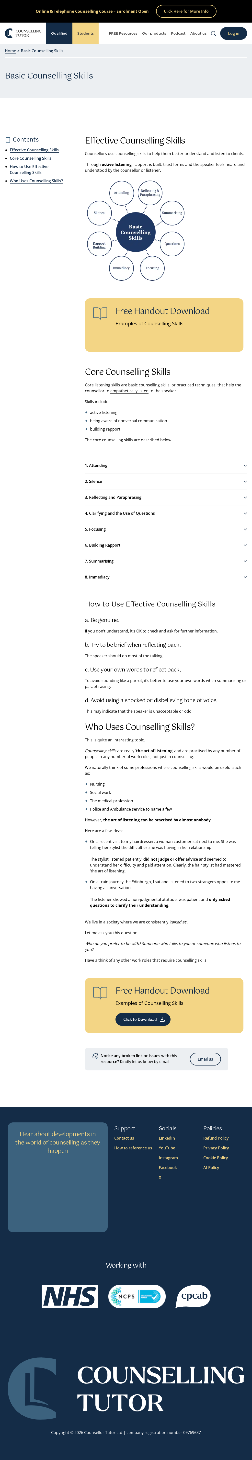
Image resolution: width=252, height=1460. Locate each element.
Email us (205, 1059)
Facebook (168, 1167)
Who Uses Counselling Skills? (36, 181)
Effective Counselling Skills (34, 150)
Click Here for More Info (186, 11)
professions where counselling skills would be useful (183, 767)
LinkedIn (167, 1138)
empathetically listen (129, 391)
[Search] (213, 33)
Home (10, 50)
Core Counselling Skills (30, 158)
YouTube (167, 1148)
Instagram (168, 1157)
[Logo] (23, 33)
